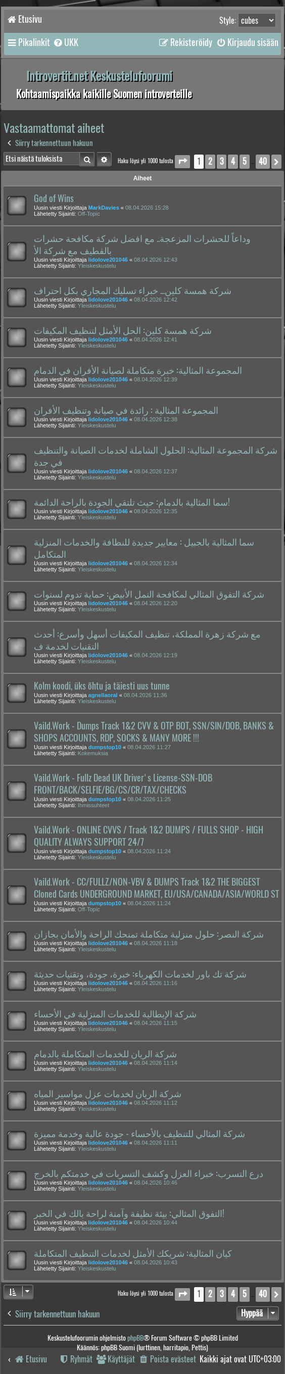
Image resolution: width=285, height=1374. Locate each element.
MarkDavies (103, 208)
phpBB (135, 1338)
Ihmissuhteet (93, 805)
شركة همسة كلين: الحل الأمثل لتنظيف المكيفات (123, 330)
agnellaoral (103, 695)
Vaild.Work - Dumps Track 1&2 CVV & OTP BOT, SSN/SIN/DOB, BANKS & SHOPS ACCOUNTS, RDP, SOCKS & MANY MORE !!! (154, 732)
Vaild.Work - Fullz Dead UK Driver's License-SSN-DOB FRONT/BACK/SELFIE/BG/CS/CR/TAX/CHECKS (123, 784)
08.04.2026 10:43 (155, 1262)
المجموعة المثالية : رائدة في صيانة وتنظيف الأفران (126, 410)
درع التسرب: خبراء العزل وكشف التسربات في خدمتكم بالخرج (148, 1173)
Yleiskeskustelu (97, 266)
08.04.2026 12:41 (155, 339)
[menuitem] (65, 42)
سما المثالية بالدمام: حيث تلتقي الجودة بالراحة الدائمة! (132, 502)
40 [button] (263, 161)
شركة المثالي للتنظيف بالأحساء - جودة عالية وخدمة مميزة (139, 1133)
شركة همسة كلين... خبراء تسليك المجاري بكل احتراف (132, 290)
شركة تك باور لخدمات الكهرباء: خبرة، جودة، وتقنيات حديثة (140, 974)
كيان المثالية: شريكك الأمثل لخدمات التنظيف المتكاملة (133, 1253)
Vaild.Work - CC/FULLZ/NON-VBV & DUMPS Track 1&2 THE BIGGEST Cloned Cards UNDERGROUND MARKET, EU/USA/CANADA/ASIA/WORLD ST (156, 888)
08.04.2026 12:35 (155, 511)
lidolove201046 (108, 260)
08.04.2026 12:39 (155, 379)
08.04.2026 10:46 (155, 1183)
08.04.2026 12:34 (155, 563)
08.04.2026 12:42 (155, 300)
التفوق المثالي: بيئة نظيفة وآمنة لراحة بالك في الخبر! (129, 1213)
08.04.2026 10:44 (155, 1222)
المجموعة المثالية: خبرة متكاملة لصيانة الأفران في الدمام (138, 370)
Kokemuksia (93, 753)
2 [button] (210, 161)
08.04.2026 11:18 (155, 943)
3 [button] (221, 161)
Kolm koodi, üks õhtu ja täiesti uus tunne (102, 686)
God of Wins (54, 198)
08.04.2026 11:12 (155, 1103)
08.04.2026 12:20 (155, 603)
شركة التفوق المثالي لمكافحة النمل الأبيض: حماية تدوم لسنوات (149, 594)
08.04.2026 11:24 (149, 851)
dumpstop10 (104, 747)
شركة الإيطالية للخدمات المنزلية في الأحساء (115, 1014)
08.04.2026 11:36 (145, 695)
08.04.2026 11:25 (149, 799)
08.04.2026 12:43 (155, 260)
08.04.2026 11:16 (155, 983)
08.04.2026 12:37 (155, 471)
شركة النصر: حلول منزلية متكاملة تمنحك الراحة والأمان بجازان (149, 934)
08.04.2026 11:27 (149, 747)
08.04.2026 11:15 (155, 1023)
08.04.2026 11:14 (155, 1063)
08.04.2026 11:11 (155, 1143)
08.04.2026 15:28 (147, 208)
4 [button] (233, 161)
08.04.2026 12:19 (155, 655)
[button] (182, 161)
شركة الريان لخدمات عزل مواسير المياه (107, 1094)
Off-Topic (89, 214)
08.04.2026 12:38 (155, 419)
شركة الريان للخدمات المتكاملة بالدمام (105, 1054)
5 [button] (245, 161)
